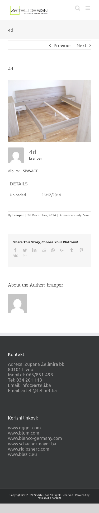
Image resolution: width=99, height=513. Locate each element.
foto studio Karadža (49, 498)
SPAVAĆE (30, 170)
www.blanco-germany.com (35, 438)
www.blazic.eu (22, 454)
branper (35, 158)
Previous (63, 45)
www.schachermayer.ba (32, 443)
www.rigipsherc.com (28, 448)
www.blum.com (23, 432)
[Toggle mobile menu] (88, 8)
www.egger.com (24, 427)
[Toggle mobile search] (77, 8)
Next (82, 45)
